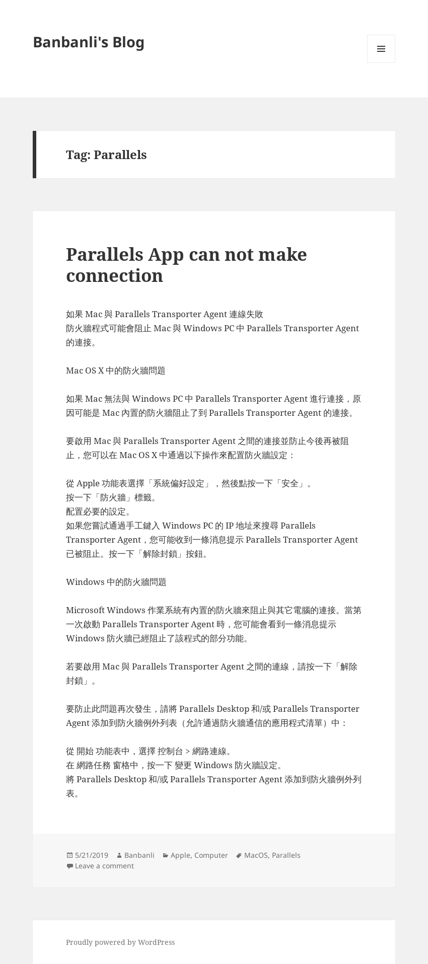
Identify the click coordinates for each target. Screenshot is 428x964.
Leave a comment (104, 865)
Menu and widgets (381, 62)
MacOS (256, 855)
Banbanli (139, 855)
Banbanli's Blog (89, 41)
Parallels (286, 855)
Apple (180, 855)
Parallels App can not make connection (186, 264)
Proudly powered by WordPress (120, 942)
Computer (211, 855)
